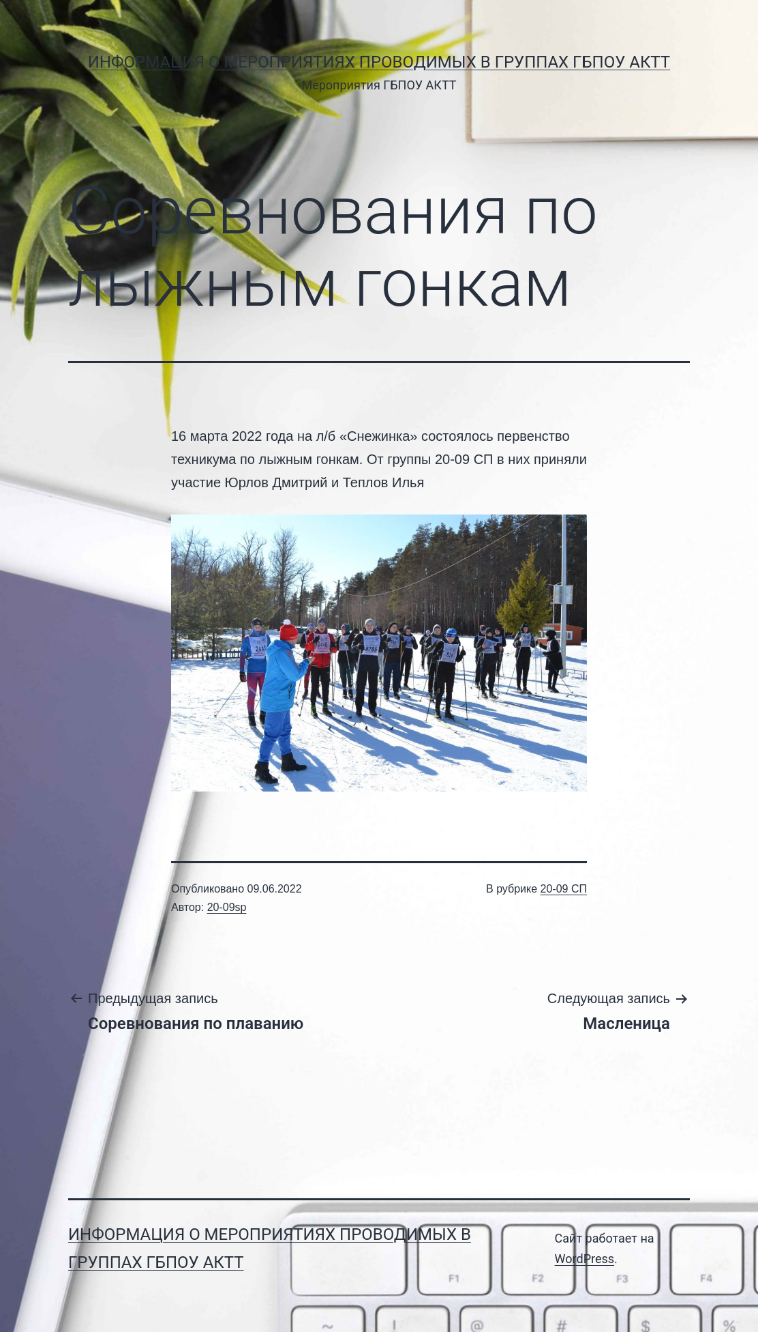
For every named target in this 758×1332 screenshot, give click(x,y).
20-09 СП (564, 889)
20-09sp (227, 907)
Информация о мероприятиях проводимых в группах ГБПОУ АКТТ (379, 62)
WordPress (584, 1258)
